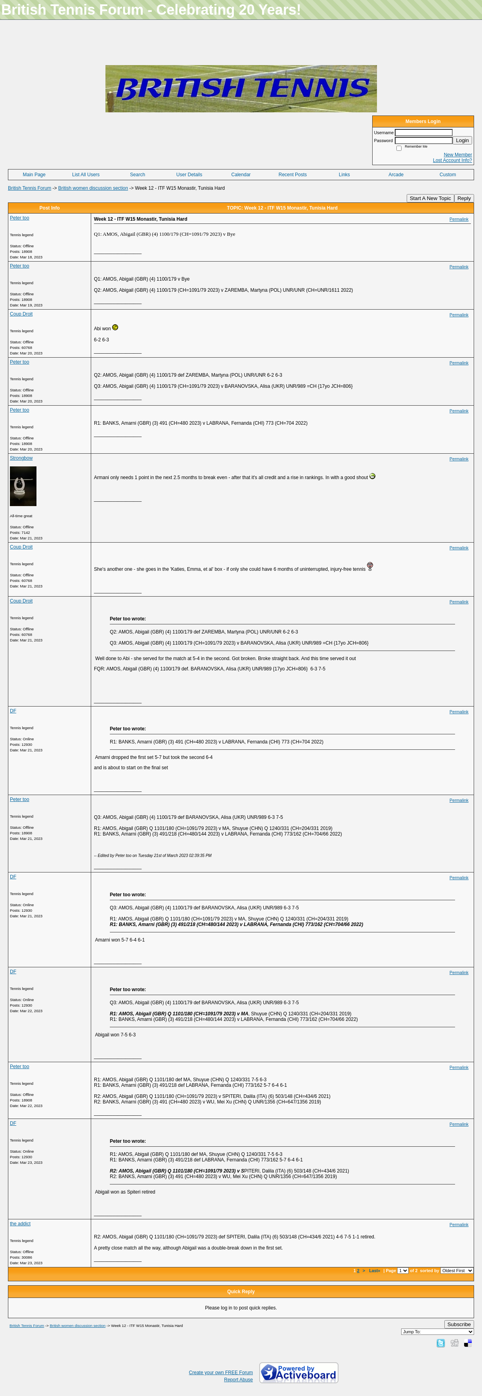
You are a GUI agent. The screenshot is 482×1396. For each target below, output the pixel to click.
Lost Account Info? (452, 160)
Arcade (396, 174)
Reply (464, 198)
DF (13, 711)
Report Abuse (238, 1380)
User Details (189, 174)
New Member (458, 155)
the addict (20, 1224)
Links (344, 174)
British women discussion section (93, 188)
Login (462, 140)
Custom (448, 174)
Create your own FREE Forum (221, 1372)
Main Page (34, 174)
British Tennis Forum (29, 188)
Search (137, 174)
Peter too (19, 218)
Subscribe (459, 1324)
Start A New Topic (430, 198)
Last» (375, 1270)
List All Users (85, 174)
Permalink (459, 219)
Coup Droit (21, 314)
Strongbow (21, 458)
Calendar (241, 174)
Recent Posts (293, 174)
